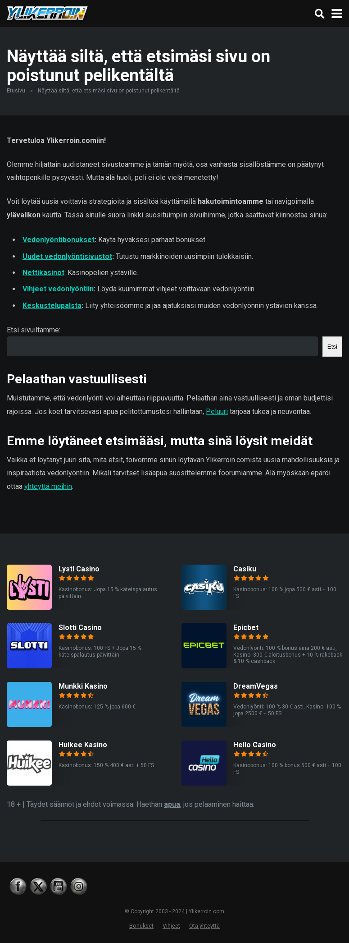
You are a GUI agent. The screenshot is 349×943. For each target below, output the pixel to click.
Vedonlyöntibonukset (59, 239)
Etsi (332, 346)
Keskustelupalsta (52, 305)
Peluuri (217, 411)
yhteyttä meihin (48, 486)
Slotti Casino (80, 627)
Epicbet (245, 627)
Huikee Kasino (83, 745)
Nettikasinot (43, 272)
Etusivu (16, 90)
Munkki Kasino (83, 686)
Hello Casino (254, 745)
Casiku (244, 569)
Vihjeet (171, 925)
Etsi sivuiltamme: (33, 330)
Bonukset (141, 925)
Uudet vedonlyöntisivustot (67, 256)
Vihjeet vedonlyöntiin (58, 289)
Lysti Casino (79, 569)
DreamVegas (255, 686)
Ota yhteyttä (204, 925)
